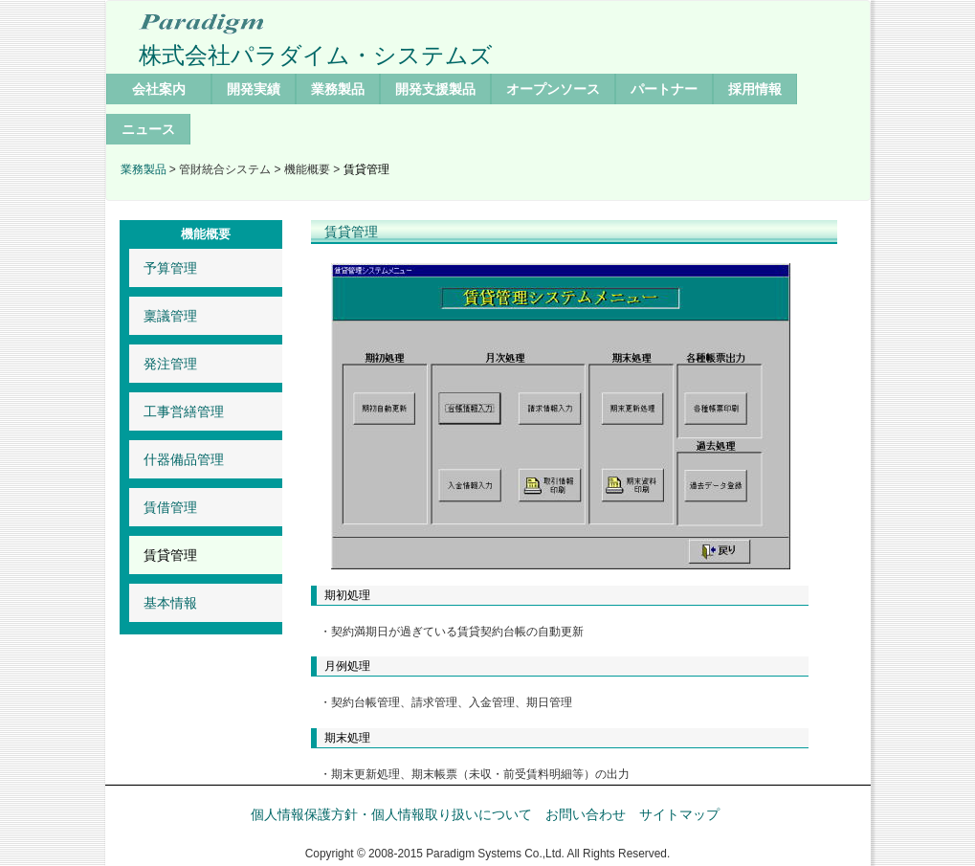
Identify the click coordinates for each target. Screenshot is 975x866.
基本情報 (170, 603)
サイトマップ (679, 814)
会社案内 (159, 89)
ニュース (148, 129)
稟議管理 (170, 315)
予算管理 (170, 268)
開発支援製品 (435, 89)
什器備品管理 (184, 459)
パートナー (664, 89)
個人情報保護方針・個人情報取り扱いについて (391, 814)
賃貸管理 (170, 555)
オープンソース (553, 89)
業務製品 (338, 89)
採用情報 (755, 89)
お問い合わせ (585, 814)
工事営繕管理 (184, 411)
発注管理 (170, 363)
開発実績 (253, 89)
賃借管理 (170, 507)
